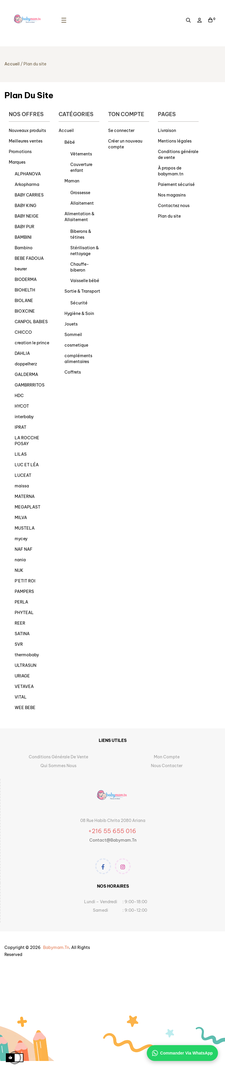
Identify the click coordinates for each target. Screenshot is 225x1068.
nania (20, 559)
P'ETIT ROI (25, 581)
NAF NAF (24, 549)
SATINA (22, 633)
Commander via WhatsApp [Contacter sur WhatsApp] (182, 1053)
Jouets (71, 324)
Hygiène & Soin (79, 313)
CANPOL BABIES (31, 321)
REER (20, 623)
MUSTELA (25, 528)
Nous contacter (167, 765)
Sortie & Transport (82, 291)
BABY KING (25, 205)
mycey (21, 538)
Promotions (20, 151)
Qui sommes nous (58, 765)
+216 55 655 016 (113, 831)
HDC (19, 395)
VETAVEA (24, 686)
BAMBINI (23, 237)
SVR (19, 644)
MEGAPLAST (27, 507)
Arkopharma (27, 184)
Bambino (24, 247)
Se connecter (121, 130)
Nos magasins (172, 195)
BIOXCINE (25, 311)
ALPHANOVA (28, 174)
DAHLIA (22, 353)
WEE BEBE (25, 707)
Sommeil (73, 334)
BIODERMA (26, 279)
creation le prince (32, 342)
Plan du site (169, 216)
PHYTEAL (24, 612)
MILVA (21, 517)
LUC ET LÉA (27, 464)
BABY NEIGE (27, 216)
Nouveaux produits (27, 130)
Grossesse (80, 192)
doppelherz (26, 364)
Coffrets (72, 372)
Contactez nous (174, 205)
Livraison (167, 130)
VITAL (21, 697)
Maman (71, 181)
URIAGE (22, 676)
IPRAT (20, 427)
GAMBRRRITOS (30, 385)
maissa (22, 486)
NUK (19, 570)
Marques (17, 162)
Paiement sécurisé (176, 184)
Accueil (66, 130)
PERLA (21, 602)
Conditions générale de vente (58, 757)
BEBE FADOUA (29, 258)
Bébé (69, 142)
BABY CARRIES (29, 195)
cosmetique (76, 345)
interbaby (24, 416)
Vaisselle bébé (84, 280)
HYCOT (22, 406)
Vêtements (81, 154)
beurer (21, 269)
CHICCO (23, 332)
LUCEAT (23, 475)
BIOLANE (24, 300)
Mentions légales (175, 141)
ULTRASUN (25, 665)
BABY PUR (24, 226)
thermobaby (27, 654)
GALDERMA (26, 374)
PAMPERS (24, 591)
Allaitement (82, 203)
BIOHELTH (25, 290)
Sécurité (79, 303)
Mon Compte (167, 757)
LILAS (21, 454)
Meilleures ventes (25, 141)
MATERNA (25, 496)
